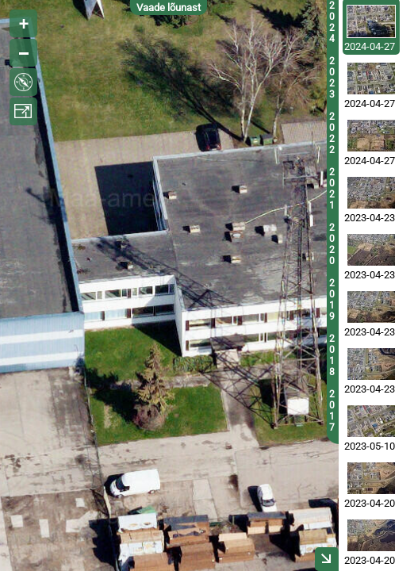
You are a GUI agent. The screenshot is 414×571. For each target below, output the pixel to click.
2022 (332, 133)
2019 (332, 300)
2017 (332, 411)
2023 (332, 78)
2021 (332, 189)
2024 (332, 22)
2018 (332, 355)
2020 (332, 244)
